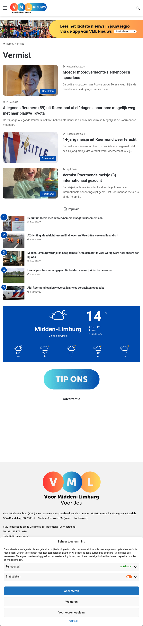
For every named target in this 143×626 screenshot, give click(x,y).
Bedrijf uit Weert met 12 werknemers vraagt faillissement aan (65, 218)
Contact (73, 621)
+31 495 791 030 (17, 531)
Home (8, 43)
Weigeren (71, 602)
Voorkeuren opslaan (71, 612)
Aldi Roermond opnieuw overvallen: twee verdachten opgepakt (65, 287)
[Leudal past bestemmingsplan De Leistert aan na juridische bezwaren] (13, 275)
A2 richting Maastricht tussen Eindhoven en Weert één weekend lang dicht (72, 235)
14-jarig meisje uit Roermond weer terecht (99, 139)
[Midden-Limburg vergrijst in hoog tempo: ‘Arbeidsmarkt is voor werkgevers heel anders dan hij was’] (13, 258)
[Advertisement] (71, 428)
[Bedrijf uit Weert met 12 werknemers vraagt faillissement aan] (13, 223)
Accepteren (71, 591)
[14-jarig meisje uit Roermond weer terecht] (30, 147)
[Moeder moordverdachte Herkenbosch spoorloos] (30, 80)
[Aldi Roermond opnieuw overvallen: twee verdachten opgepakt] (13, 293)
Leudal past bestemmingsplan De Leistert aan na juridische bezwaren (69, 270)
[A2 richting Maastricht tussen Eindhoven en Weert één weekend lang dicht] (13, 241)
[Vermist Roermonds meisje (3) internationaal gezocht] (30, 183)
